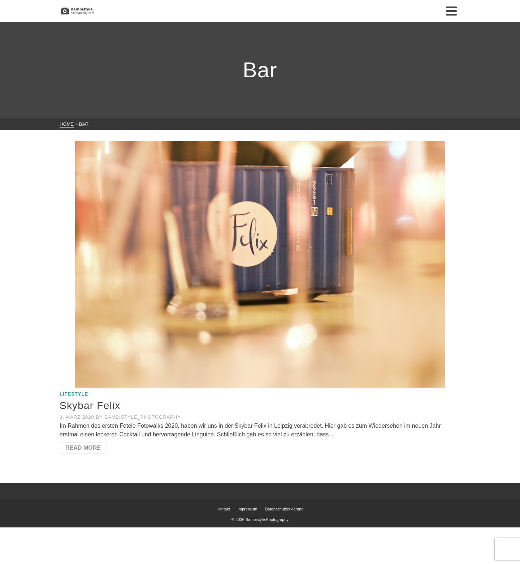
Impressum (247, 509)
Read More (83, 448)
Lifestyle (74, 394)
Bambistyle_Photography (142, 417)
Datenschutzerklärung (284, 509)
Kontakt (223, 509)
